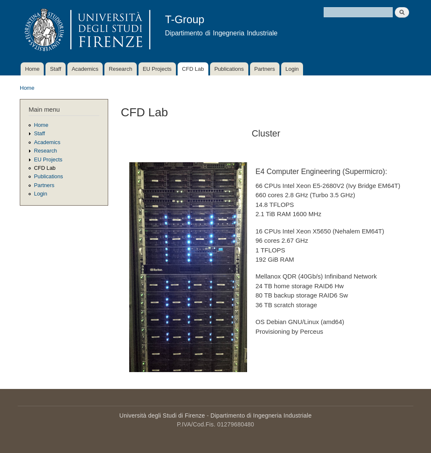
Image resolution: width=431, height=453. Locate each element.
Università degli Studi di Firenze (162, 415)
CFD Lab (193, 69)
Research (121, 69)
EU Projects (157, 69)
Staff (55, 69)
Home (32, 69)
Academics (85, 69)
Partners (264, 69)
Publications (229, 69)
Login (292, 69)
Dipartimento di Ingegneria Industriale (260, 415)
